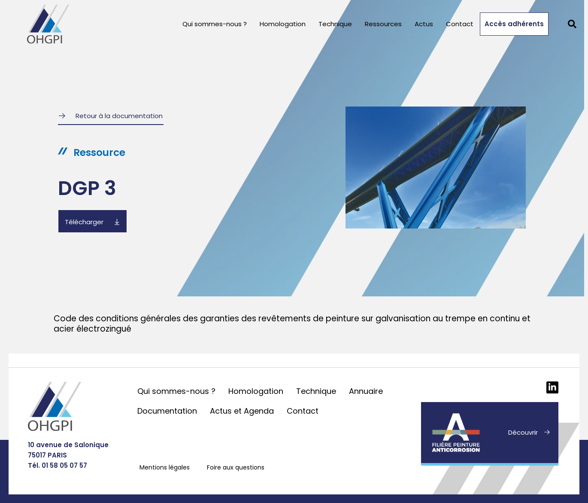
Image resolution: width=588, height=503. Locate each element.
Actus (424, 23)
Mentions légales (164, 467)
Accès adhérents (514, 23)
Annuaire (366, 391)
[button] (572, 24)
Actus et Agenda (242, 410)
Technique (335, 23)
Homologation (283, 23)
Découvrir (523, 432)
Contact (459, 23)
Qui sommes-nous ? (214, 23)
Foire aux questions (235, 467)
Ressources (383, 23)
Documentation (167, 410)
